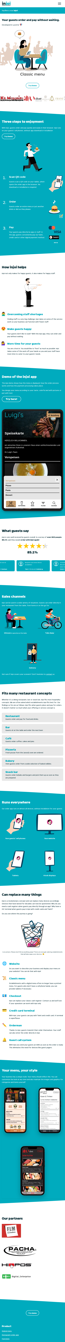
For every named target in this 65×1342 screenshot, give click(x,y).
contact (49, 674)
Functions (5, 1339)
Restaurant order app (10, 1335)
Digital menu (7, 1331)
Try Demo (32, 85)
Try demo (32, 1313)
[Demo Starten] (32, 460)
